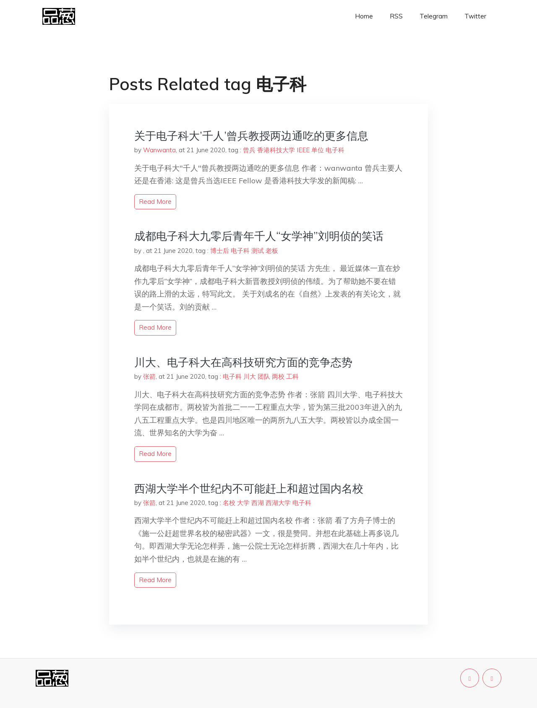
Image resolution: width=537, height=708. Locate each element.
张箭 (149, 376)
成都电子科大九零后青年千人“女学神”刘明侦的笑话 (258, 236)
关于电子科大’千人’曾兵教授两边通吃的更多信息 (251, 136)
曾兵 (249, 150)
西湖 (257, 503)
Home (364, 16)
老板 (272, 251)
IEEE (303, 150)
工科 (292, 376)
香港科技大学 (276, 150)
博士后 (219, 251)
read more (155, 202)
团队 (264, 376)
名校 (229, 503)
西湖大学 (278, 503)
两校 (278, 376)
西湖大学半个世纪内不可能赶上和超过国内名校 (248, 488)
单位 (317, 150)
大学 (243, 503)
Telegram (434, 16)
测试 (257, 251)
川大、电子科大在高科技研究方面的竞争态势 (243, 362)
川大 (249, 376)
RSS (396, 16)
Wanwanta (159, 150)
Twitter (475, 16)
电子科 (335, 150)
